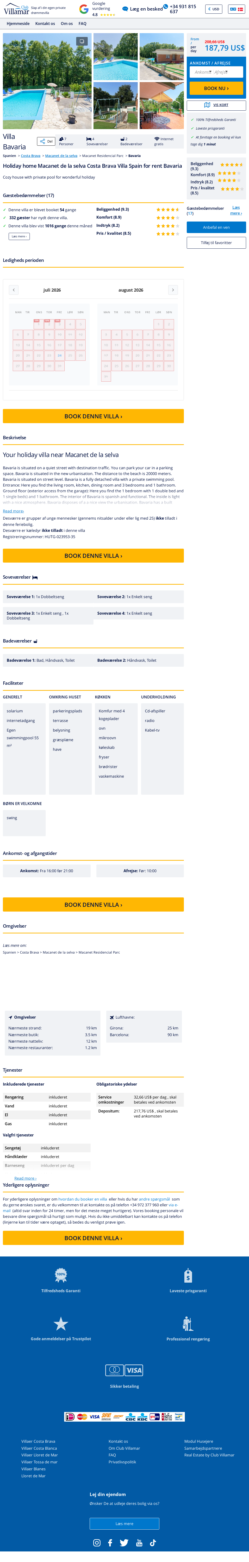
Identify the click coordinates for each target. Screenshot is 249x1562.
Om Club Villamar (124, 1453)
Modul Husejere (198, 1446)
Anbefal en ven (216, 226)
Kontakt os (45, 23)
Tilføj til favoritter (216, 242)
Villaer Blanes (33, 1474)
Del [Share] (46, 141)
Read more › (25, 1183)
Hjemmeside (18, 23)
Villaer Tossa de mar (39, 1467)
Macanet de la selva (61, 155)
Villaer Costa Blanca (39, 1453)
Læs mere (124, 1528)
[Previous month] (14, 290)
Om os (67, 23)
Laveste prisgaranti (210, 128)
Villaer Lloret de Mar (39, 1460)
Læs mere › (19, 236)
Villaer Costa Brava (38, 1446)
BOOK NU (216, 88)
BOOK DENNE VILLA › (93, 421)
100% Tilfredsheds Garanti (216, 119)
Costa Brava (30, 155)
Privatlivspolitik (122, 1467)
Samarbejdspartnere (203, 1453)
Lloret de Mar (33, 1481)
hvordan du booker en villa (82, 1204)
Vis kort (217, 105)
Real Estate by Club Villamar (209, 1460)
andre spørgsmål (154, 1204)
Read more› (13, 515)
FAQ (83, 23)
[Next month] (173, 290)
